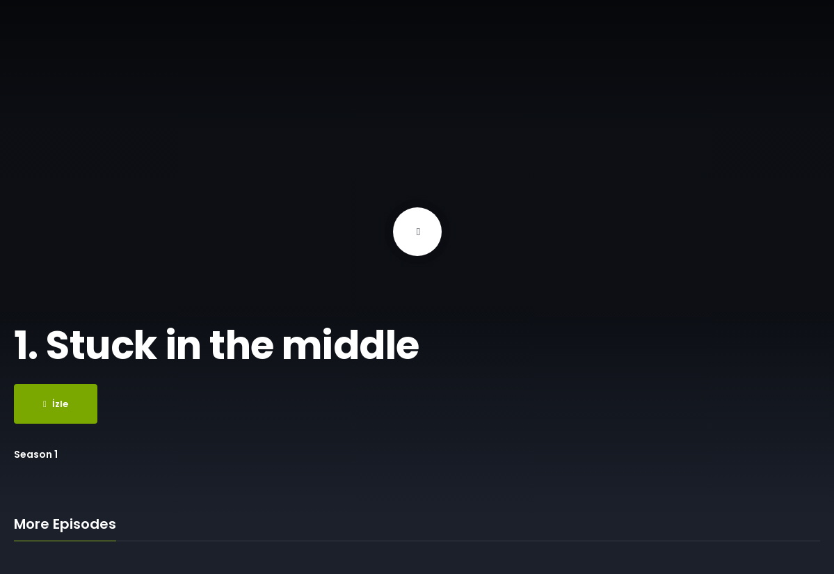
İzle (55, 403)
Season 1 (36, 454)
